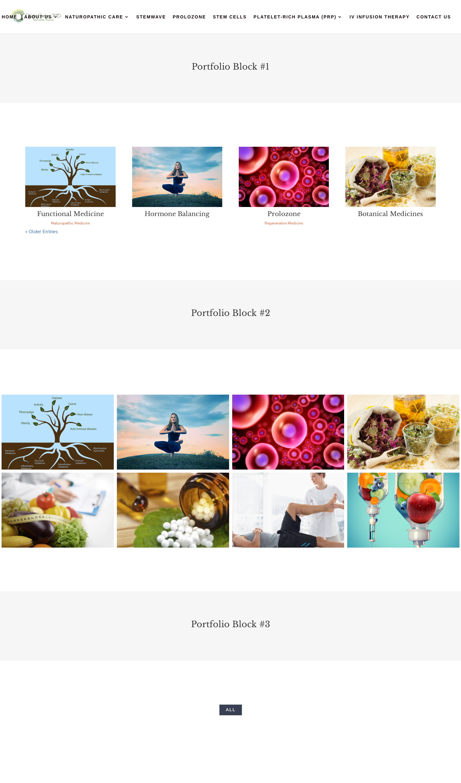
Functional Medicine (70, 214)
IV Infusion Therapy (379, 17)
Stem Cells (230, 17)
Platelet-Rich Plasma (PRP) (295, 17)
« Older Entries (41, 231)
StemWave (151, 17)
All (231, 710)
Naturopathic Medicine (70, 223)
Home (9, 17)
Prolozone (189, 17)
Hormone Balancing (177, 214)
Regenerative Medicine (284, 223)
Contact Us (433, 17)
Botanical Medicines (390, 214)
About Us (38, 17)
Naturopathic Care (94, 17)
